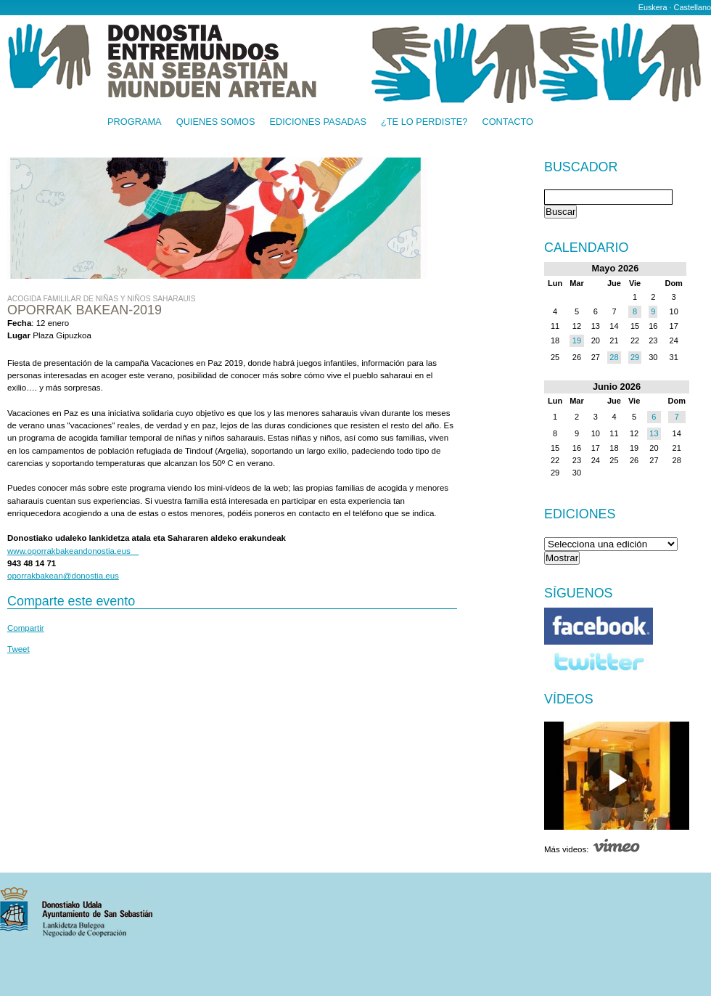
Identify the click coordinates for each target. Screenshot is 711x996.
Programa (134, 122)
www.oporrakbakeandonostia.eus (73, 551)
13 (653, 433)
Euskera (652, 7)
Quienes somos (215, 122)
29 (634, 357)
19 (576, 340)
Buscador (580, 167)
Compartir (25, 628)
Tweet (18, 649)
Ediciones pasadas (317, 122)
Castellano (692, 7)
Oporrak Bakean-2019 (84, 310)
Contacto (507, 122)
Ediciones (580, 514)
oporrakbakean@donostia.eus (63, 575)
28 (613, 357)
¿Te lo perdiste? (424, 122)
